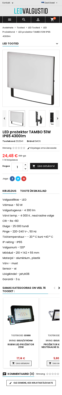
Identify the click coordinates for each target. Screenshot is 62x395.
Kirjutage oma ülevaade (42, 148)
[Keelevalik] (49, 3)
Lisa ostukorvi (43, 166)
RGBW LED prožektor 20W (21, 346)
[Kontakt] (8, 3)
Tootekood (8, 141)
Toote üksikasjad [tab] (33, 191)
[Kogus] (17, 167)
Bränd (30, 141)
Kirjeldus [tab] (9, 191)
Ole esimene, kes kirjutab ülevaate (31, 382)
